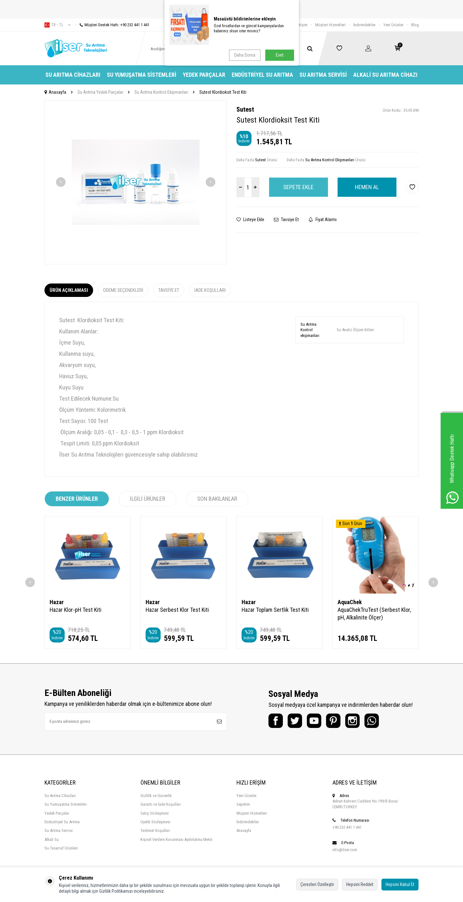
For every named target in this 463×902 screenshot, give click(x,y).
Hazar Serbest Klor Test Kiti (177, 609)
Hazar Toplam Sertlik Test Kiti (275, 609)
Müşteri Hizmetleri (330, 24)
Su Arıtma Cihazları (72, 74)
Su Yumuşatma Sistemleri (141, 74)
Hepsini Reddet (359, 884)
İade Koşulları (210, 290)
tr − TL (57, 25)
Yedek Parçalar (204, 74)
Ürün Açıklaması (69, 290)
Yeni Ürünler (393, 24)
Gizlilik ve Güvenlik (156, 795)
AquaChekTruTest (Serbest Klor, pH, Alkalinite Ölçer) (374, 613)
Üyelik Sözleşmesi (155, 821)
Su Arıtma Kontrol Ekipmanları (161, 92)
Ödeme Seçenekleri (123, 290)
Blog (415, 24)
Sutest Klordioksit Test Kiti (222, 92)
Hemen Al (367, 187)
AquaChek (350, 602)
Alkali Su (51, 839)
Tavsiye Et (286, 219)
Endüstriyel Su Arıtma (262, 74)
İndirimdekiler (364, 24)
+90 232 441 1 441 (347, 827)
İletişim (301, 24)
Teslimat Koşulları (155, 830)
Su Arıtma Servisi (323, 74)
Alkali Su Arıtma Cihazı (385, 74)
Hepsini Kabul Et (400, 884)
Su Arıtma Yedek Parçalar (100, 92)
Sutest (245, 109)
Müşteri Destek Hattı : (112, 25)
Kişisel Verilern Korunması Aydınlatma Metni (176, 839)
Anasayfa (55, 92)
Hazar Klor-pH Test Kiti (75, 609)
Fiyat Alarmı (322, 219)
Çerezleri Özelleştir (317, 884)
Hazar (57, 602)
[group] (136, 182)
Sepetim (243, 804)
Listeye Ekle (250, 219)
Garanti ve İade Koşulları (160, 804)
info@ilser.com (344, 849)
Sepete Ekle (298, 187)
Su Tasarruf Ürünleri (61, 848)
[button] (61, 182)
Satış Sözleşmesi (154, 813)
